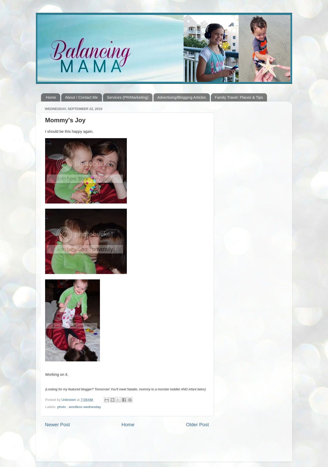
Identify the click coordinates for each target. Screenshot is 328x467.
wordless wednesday (85, 407)
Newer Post (57, 424)
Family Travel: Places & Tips (239, 97)
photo (62, 407)
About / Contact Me (81, 97)
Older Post (197, 424)
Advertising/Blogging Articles (181, 97)
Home (51, 97)
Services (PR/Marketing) (128, 97)
